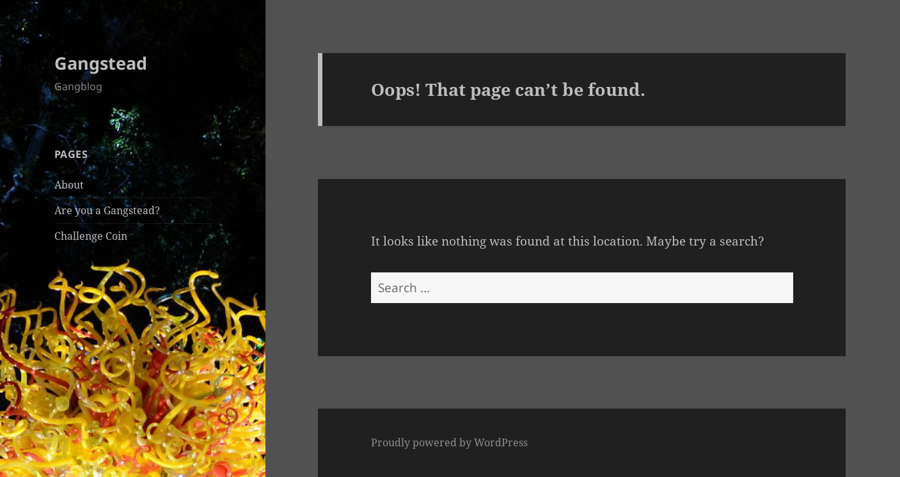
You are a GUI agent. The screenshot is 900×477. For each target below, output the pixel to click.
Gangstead (100, 63)
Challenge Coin (90, 236)
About (69, 185)
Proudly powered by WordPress (449, 442)
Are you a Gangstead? (107, 210)
